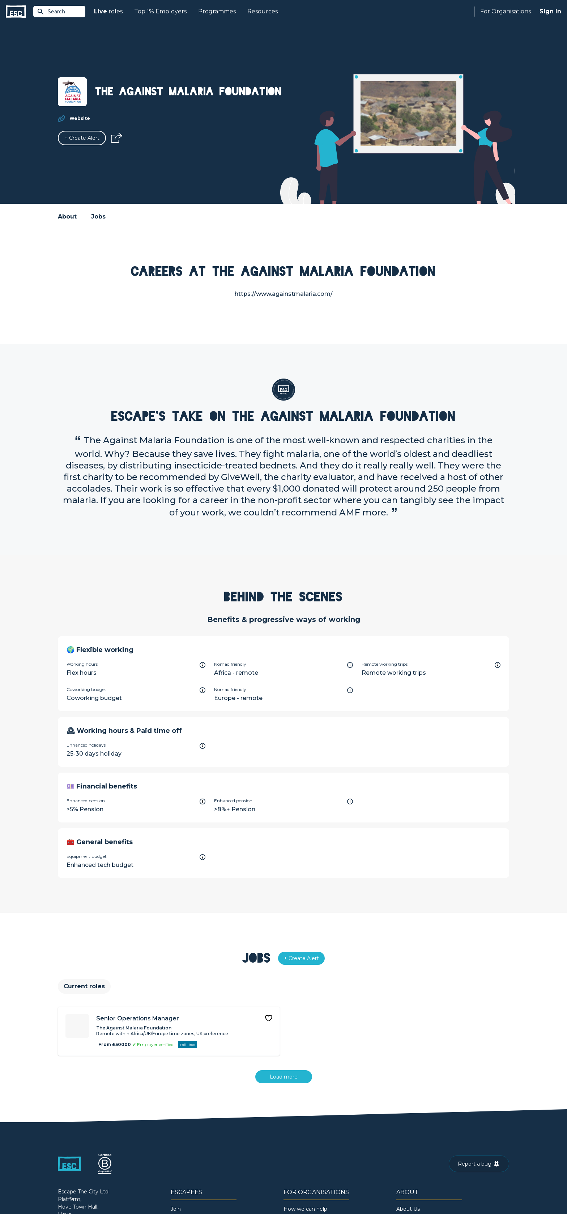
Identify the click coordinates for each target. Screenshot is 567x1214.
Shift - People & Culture (313, 1155)
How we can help (305, 1118)
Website (79, 118)
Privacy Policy (118, 1189)
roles (108, 11)
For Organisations (505, 11)
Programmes (217, 11)
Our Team (408, 1130)
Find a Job (183, 1130)
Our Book (408, 1142)
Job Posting (299, 1130)
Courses (181, 1142)
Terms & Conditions (78, 1189)
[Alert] (82, 138)
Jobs (98, 216)
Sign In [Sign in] (550, 11)
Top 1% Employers (160, 11)
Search (51, 11)
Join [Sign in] (176, 1118)
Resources (262, 11)
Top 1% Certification (308, 1142)
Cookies (147, 1189)
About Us (408, 1118)
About (67, 216)
